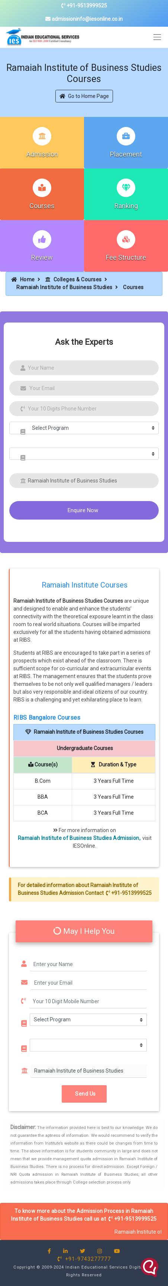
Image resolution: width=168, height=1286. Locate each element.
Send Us (84, 1094)
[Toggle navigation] (157, 37)
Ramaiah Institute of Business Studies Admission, (79, 838)
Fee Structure (126, 257)
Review (42, 257)
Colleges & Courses (73, 279)
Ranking (126, 206)
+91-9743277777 (84, 1259)
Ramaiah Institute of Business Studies (64, 287)
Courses (42, 206)
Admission (42, 154)
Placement (126, 154)
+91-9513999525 (84, 6)
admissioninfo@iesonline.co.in (84, 19)
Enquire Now (83, 510)
